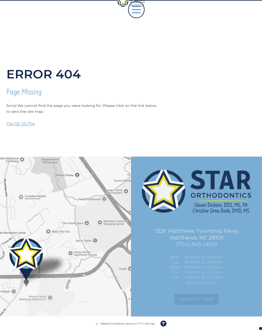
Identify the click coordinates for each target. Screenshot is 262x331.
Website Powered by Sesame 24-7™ (122, 323)
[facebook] (207, 18)
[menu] (247, 18)
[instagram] (226, 18)
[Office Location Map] (32, 279)
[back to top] (163, 324)
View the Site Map (20, 124)
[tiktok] (219, 18)
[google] (213, 18)
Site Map (150, 323)
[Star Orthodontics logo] (30, 18)
